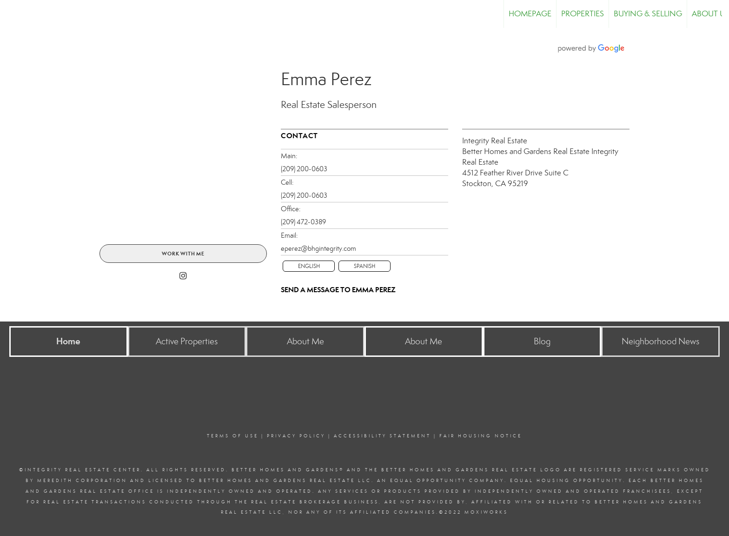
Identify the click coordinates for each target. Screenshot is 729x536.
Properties (582, 14)
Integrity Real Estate (494, 141)
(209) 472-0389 (303, 222)
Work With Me (183, 253)
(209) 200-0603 (304, 169)
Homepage (530, 14)
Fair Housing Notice (480, 436)
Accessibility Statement (382, 436)
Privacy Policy (296, 436)
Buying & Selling (648, 14)
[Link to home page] (12, 14)
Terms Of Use (232, 436)
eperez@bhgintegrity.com (318, 248)
